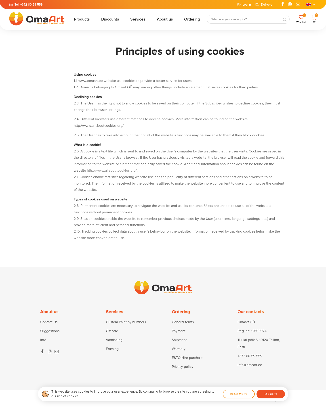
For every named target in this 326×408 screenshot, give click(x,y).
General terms (183, 322)
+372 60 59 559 (31, 4)
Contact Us (48, 322)
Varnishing (114, 340)
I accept (271, 394)
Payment (178, 331)
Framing (112, 349)
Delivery (263, 4)
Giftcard (112, 331)
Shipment (179, 340)
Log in (244, 4)
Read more (239, 394)
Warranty (178, 349)
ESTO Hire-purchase (187, 358)
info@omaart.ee (250, 365)
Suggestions (49, 331)
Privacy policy (182, 366)
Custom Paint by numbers (126, 322)
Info (43, 340)
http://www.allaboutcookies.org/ (112, 170)
